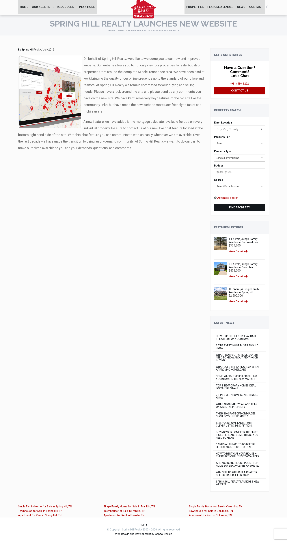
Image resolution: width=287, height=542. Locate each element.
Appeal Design (163, 534)
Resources (65, 7)
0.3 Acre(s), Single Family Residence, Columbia (243, 266)
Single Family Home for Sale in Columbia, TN (215, 507)
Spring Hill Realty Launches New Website (237, 483)
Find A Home (86, 7)
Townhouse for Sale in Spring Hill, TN (40, 511)
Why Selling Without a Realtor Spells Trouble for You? (236, 474)
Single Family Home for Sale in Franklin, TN (129, 507)
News (241, 7)
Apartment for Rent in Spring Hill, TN (39, 515)
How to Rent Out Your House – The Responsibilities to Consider (237, 455)
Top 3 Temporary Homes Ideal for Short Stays (236, 387)
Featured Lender (220, 7)
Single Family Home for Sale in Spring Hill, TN (45, 507)
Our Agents (41, 7)
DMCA (143, 525)
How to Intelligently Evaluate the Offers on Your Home (236, 338)
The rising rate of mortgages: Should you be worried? (236, 415)
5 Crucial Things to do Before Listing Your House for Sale (236, 446)
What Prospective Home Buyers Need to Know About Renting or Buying (237, 358)
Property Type (222, 151)
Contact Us (239, 90)
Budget (218, 165)
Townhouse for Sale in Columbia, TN (211, 511)
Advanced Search (227, 198)
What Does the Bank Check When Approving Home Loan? (237, 368)
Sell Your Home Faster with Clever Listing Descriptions (234, 424)
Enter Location (223, 122)
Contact (256, 7)
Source (218, 180)
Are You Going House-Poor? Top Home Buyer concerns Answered (238, 465)
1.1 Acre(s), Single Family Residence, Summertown (243, 241)
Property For (222, 137)
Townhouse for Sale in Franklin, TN (124, 511)
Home (24, 7)
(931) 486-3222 (239, 83)
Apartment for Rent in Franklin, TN (124, 515)
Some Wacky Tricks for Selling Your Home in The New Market (236, 378)
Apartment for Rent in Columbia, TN (210, 515)
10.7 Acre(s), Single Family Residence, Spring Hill (244, 291)
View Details (238, 251)
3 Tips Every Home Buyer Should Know (237, 347)
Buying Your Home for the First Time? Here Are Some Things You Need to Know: (237, 435)
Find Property (239, 207)
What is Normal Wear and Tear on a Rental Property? (236, 406)
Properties (195, 7)
